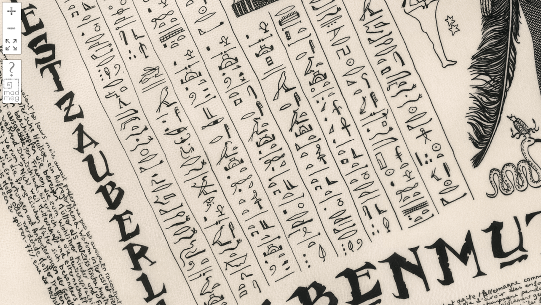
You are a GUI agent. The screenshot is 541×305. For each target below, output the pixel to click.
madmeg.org (11, 90)
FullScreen (11, 45)
